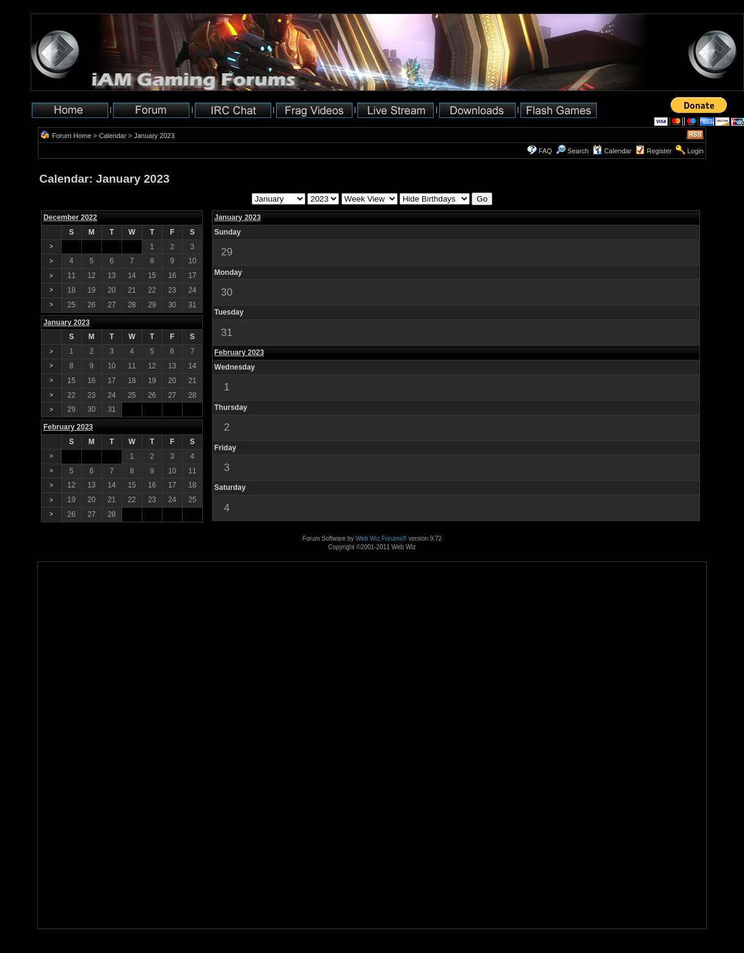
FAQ (545, 151)
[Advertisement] (76, 890)
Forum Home (71, 135)
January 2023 (237, 217)
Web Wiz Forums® (381, 538)
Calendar (112, 135)
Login (695, 151)
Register (659, 151)
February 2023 (239, 352)
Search (572, 151)
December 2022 (70, 217)
